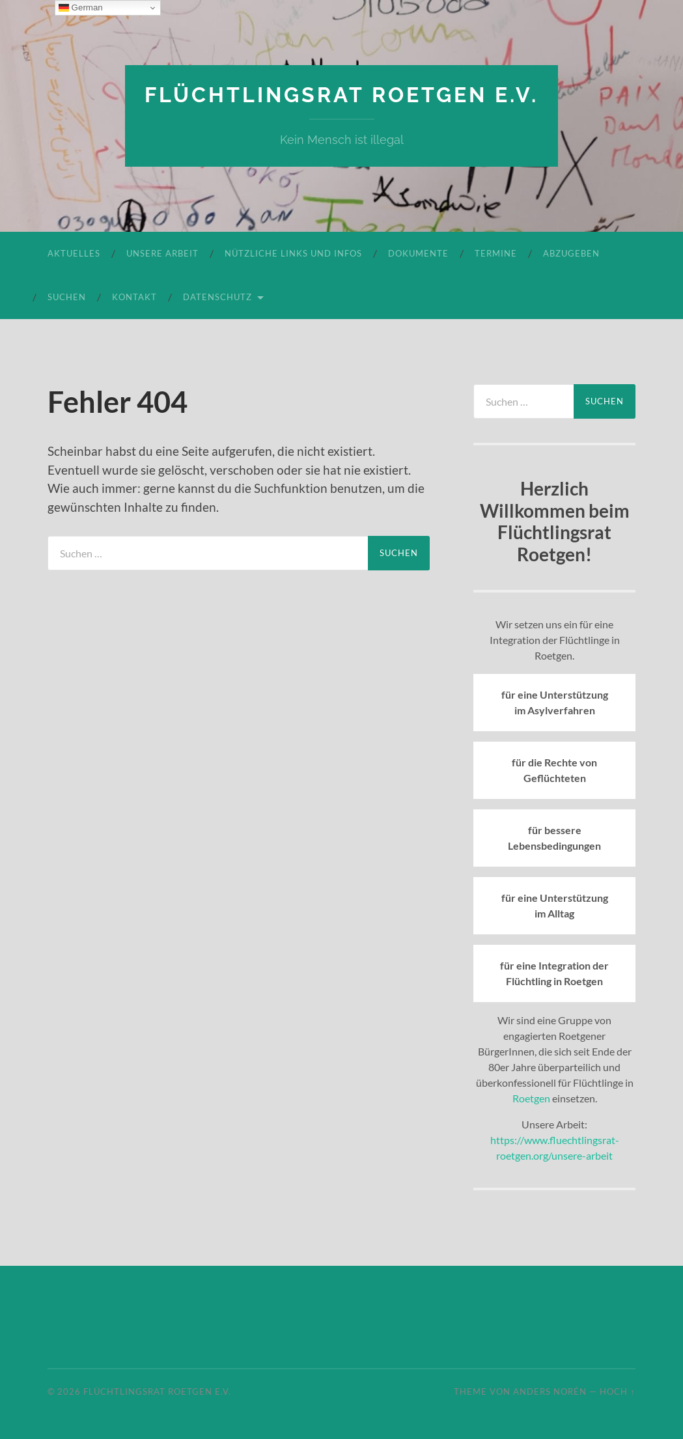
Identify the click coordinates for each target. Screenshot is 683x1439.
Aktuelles (74, 253)
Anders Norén (550, 1391)
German (81, 8)
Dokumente (418, 253)
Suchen (67, 297)
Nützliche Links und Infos (293, 253)
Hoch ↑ (617, 1391)
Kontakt (134, 297)
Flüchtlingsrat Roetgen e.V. (341, 95)
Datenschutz (217, 297)
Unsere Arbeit (162, 253)
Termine (496, 253)
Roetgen (531, 1098)
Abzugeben (571, 253)
